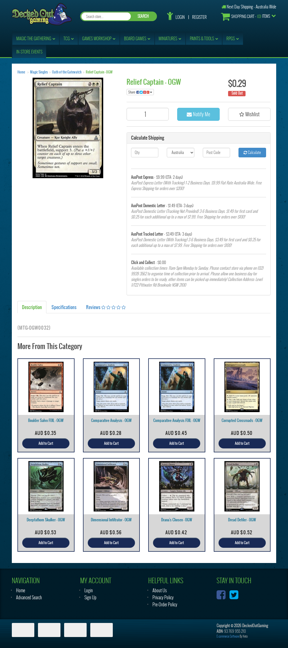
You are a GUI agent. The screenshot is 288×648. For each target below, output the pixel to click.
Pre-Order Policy (164, 604)
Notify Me (198, 114)
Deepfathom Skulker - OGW (46, 519)
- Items (245, 16)
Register (199, 17)
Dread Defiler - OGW (242, 519)
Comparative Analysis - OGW (111, 420)
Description (32, 307)
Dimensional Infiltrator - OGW (111, 519)
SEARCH (143, 16)
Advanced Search (29, 597)
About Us (159, 590)
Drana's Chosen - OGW (176, 519)
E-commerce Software (228, 636)
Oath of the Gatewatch (67, 72)
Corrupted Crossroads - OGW (242, 420)
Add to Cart (46, 443)
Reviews (106, 307)
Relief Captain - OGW (99, 72)
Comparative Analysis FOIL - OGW (176, 420)
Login (180, 17)
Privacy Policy (163, 597)
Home (21, 72)
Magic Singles (39, 72)
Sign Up (90, 597)
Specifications (63, 307)
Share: (140, 92)
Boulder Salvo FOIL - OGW (46, 420)
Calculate (252, 152)
